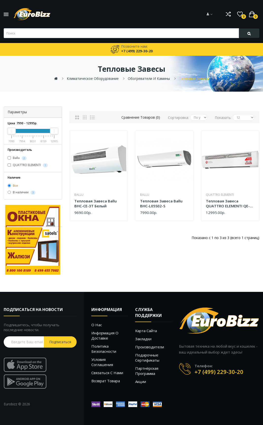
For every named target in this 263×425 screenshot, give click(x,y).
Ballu (17, 158)
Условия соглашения (102, 362)
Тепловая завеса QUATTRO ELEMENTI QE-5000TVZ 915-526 (228, 203)
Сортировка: (178, 117)
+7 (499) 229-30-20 (219, 371)
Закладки (143, 338)
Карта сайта (146, 330)
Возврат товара (105, 380)
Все (13, 186)
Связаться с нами (107, 372)
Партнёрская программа (146, 371)
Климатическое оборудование (93, 78)
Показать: (223, 117)
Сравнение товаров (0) (140, 117)
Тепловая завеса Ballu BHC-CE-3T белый (95, 203)
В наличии (21, 192)
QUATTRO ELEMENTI (28, 165)
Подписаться (60, 342)
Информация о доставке (104, 335)
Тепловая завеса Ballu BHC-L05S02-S (161, 203)
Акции (140, 381)
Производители (149, 346)
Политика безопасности (103, 349)
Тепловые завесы (194, 78)
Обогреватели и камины (149, 78)
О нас (96, 324)
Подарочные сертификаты (147, 358)
